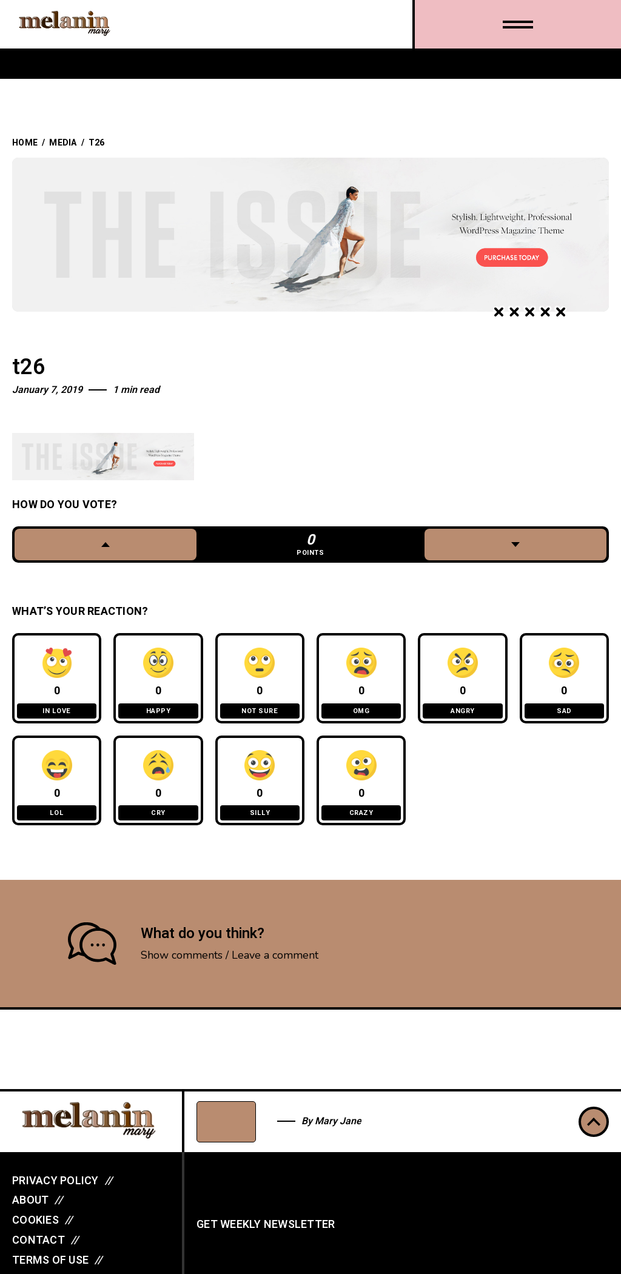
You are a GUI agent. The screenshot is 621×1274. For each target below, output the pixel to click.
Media (62, 142)
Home (25, 142)
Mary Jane (338, 1121)
